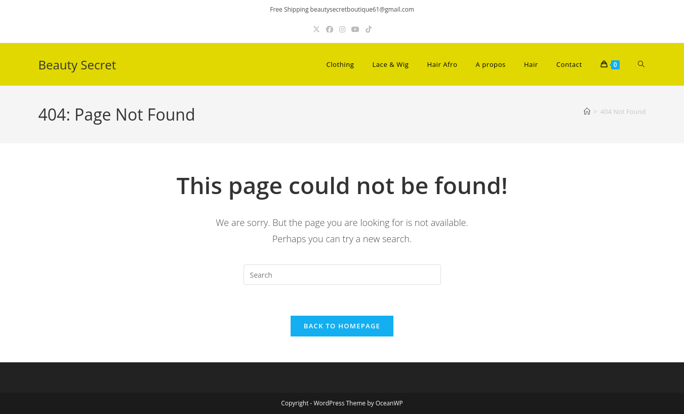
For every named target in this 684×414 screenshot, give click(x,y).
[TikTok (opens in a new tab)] (369, 29)
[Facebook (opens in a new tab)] (329, 29)
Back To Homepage (342, 325)
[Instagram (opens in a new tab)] (342, 29)
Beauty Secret (77, 64)
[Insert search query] (342, 275)
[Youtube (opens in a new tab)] (355, 29)
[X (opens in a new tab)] (316, 29)
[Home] (587, 111)
